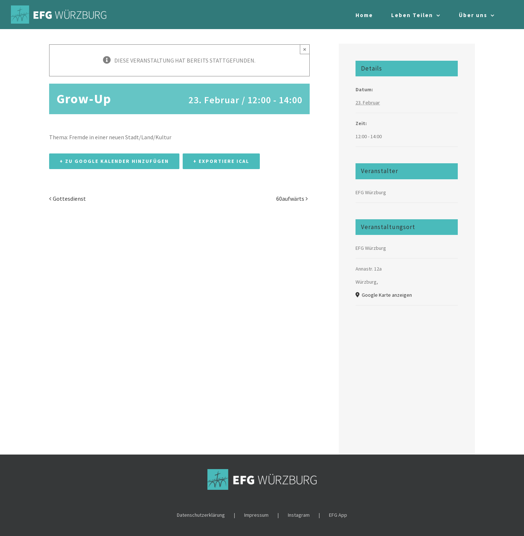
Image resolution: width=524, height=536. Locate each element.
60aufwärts (290, 198)
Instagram (299, 515)
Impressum (256, 515)
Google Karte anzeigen (386, 295)
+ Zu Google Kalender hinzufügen (114, 161)
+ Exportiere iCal (221, 161)
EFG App (338, 515)
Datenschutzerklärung (201, 515)
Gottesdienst (69, 198)
